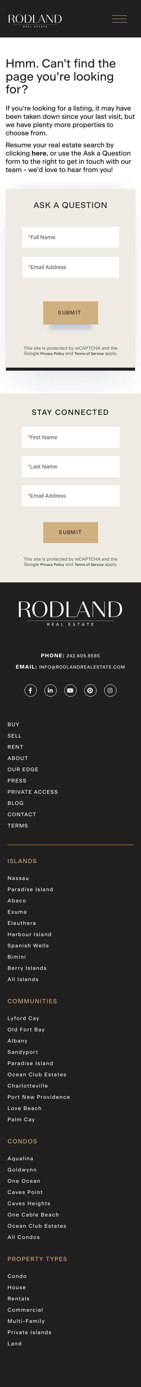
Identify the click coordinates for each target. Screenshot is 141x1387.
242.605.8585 (83, 656)
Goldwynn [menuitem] (22, 1170)
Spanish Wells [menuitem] (28, 946)
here (39, 153)
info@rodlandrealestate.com (82, 667)
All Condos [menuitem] (24, 1237)
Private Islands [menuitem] (30, 1332)
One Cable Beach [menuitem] (33, 1215)
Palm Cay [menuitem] (21, 1119)
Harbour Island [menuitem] (30, 934)
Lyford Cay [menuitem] (23, 1018)
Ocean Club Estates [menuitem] (37, 1074)
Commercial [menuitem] (25, 1310)
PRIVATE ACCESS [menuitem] (33, 792)
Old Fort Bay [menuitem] (26, 1029)
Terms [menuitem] (18, 826)
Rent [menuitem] (16, 747)
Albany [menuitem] (18, 1041)
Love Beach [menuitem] (25, 1108)
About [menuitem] (18, 758)
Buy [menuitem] (14, 724)
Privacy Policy (52, 354)
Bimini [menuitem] (17, 957)
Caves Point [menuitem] (25, 1192)
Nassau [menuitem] (18, 878)
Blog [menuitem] (16, 803)
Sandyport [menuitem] (23, 1052)
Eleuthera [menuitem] (22, 923)
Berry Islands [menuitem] (27, 968)
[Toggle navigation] (119, 18)
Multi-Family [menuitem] (26, 1321)
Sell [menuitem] (15, 736)
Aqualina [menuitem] (21, 1158)
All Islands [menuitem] (23, 979)
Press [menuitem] (17, 781)
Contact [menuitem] (22, 814)
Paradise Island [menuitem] (30, 889)
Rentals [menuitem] (19, 1299)
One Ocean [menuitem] (24, 1181)
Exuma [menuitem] (17, 912)
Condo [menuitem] (17, 1276)
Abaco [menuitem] (17, 901)
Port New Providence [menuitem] (39, 1097)
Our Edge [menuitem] (23, 769)
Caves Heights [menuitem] (29, 1203)
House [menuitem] (17, 1287)
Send (70, 313)
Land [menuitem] (15, 1344)
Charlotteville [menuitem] (28, 1086)
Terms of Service (89, 354)
